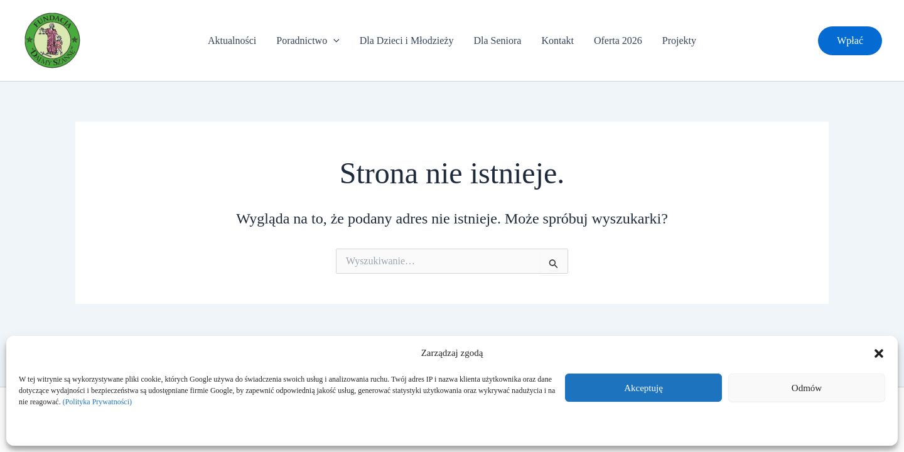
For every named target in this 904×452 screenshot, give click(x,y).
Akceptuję (643, 388)
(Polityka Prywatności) (97, 401)
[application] (333, 40)
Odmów (807, 388)
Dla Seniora (497, 40)
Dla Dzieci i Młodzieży (407, 40)
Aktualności (232, 40)
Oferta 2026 (618, 40)
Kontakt (557, 40)
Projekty (679, 40)
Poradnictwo (307, 40)
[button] (879, 353)
